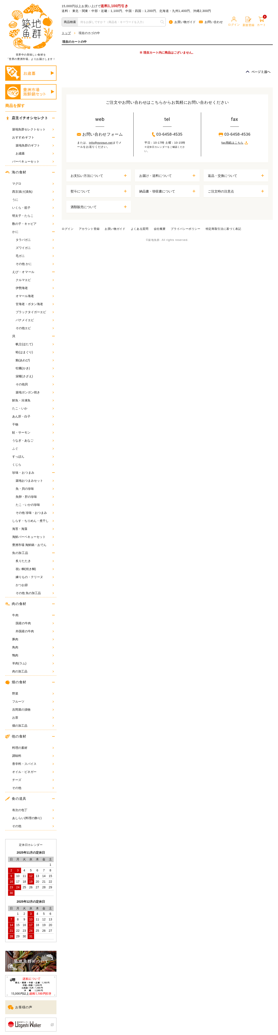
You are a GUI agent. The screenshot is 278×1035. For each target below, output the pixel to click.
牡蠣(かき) (35, 368)
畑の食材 (15, 682)
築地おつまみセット (35, 480)
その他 (33, 788)
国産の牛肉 (35, 623)
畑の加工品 (33, 725)
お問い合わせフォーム (100, 134)
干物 (33, 424)
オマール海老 (35, 296)
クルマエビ (35, 280)
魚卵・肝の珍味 (35, 496)
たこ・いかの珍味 (35, 504)
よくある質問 (140, 228)
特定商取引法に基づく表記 (223, 228)
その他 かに (35, 264)
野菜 (33, 693)
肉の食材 (15, 604)
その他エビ (35, 328)
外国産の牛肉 (35, 631)
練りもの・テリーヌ (35, 577)
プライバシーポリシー (185, 228)
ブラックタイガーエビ (35, 312)
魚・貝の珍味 (35, 488)
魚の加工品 (20, 553)
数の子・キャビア (33, 223)
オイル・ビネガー (33, 772)
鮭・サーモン (33, 432)
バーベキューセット (33, 161)
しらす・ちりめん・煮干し (33, 520)
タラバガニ (35, 240)
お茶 (33, 717)
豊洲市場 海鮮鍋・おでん (33, 545)
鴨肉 (33, 655)
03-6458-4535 (167, 134)
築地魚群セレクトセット (33, 129)
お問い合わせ (211, 22)
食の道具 (15, 799)
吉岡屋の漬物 (33, 709)
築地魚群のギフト (35, 145)
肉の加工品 (33, 671)
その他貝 (35, 384)
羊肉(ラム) (33, 663)
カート (261, 21)
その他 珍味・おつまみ (35, 512)
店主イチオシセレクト (26, 118)
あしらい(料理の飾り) (33, 818)
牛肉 (15, 615)
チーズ (33, 780)
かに (15, 231)
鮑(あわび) (35, 360)
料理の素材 (33, 747)
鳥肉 (33, 647)
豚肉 (33, 639)
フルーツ (33, 701)
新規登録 (249, 22)
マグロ (33, 183)
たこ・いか (33, 408)
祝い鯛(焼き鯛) (35, 569)
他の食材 (15, 736)
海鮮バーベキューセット (33, 537)
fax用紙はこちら (234, 142)
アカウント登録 (89, 228)
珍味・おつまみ (23, 472)
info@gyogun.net (101, 142)
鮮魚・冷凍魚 (33, 400)
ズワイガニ (35, 248)
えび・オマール (23, 272)
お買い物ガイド (182, 22)
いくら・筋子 (33, 207)
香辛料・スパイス (33, 764)
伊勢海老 (35, 288)
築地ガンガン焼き (35, 392)
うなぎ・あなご (33, 440)
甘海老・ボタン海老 (35, 304)
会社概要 (160, 228)
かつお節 (35, 585)
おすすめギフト (23, 137)
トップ (66, 33)
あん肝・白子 (33, 416)
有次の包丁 (33, 810)
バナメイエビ (35, 320)
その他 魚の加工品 (35, 593)
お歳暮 (35, 153)
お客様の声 (20, 1007)
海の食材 (15, 172)
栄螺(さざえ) (35, 376)
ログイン (234, 21)
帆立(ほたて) (35, 344)
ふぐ (33, 448)
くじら (33, 464)
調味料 (33, 755)
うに (33, 199)
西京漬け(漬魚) (33, 191)
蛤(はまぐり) (35, 352)
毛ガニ (35, 256)
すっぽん (33, 456)
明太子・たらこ (33, 215)
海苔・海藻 (33, 529)
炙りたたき (35, 561)
